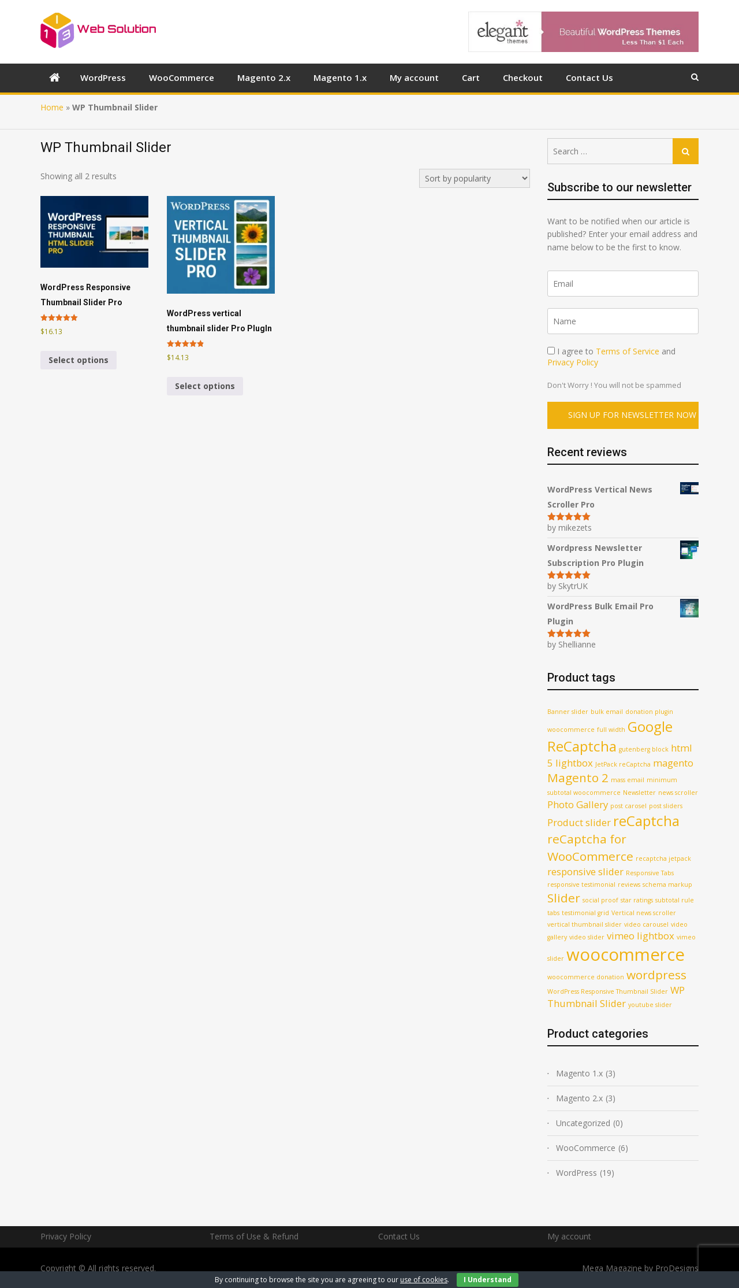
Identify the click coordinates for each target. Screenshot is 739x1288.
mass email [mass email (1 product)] (627, 780)
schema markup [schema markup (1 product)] (667, 884)
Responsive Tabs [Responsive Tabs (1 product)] (650, 873)
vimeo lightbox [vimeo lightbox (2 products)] (640, 935)
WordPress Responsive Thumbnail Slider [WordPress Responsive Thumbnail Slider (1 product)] (607, 991)
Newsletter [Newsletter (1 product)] (639, 793)
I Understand (488, 1280)
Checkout (523, 77)
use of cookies (423, 1280)
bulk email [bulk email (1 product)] (607, 712)
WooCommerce (181, 77)
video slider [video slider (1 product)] (586, 937)
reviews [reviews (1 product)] (629, 884)
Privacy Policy (572, 362)
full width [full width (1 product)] (611, 730)
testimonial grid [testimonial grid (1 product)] (585, 913)
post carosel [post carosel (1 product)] (628, 806)
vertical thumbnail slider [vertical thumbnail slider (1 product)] (584, 924)
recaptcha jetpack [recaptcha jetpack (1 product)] (663, 858)
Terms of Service (627, 351)
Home (52, 107)
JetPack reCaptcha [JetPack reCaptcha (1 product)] (623, 764)
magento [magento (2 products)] (673, 762)
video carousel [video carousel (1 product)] (646, 924)
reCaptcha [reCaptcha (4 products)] (646, 820)
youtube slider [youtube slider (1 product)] (650, 1005)
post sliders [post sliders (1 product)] (665, 806)
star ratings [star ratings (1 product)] (637, 900)
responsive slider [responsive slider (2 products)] (585, 871)
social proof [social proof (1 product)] (600, 900)
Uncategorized (583, 1122)
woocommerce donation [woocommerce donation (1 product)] (585, 977)
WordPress (103, 77)
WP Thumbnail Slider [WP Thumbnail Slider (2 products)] (616, 996)
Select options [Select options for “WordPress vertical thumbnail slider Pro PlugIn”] (205, 385)
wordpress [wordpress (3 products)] (656, 975)
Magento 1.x (340, 77)
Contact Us (589, 77)
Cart (471, 77)
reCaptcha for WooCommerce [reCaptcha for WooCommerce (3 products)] (590, 847)
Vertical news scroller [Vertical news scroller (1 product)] (643, 913)
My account (414, 77)
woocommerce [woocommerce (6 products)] (625, 954)
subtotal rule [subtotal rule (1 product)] (674, 900)
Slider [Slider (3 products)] (563, 898)
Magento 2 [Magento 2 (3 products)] (578, 777)
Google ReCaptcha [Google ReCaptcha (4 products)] (610, 736)
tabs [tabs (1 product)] (553, 913)
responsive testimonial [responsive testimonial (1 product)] (581, 884)
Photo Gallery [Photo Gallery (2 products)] (577, 804)
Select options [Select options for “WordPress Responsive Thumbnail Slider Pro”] (78, 359)
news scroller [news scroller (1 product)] (678, 793)
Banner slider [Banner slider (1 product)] (567, 712)
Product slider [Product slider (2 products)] (579, 822)
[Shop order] (474, 178)
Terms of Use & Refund (254, 1236)
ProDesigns (677, 1268)
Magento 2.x (263, 77)
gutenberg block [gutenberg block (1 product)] (644, 749)
